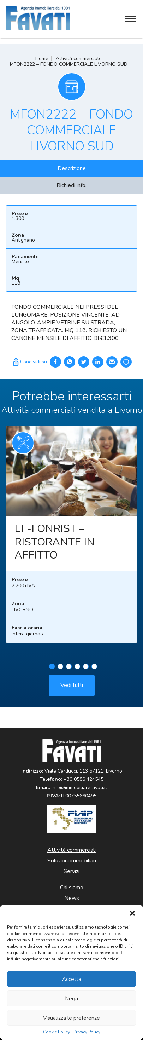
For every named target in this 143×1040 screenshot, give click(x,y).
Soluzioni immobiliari (71, 861)
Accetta (71, 979)
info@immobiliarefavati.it (79, 787)
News (71, 898)
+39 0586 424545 (83, 779)
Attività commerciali (71, 850)
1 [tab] (52, 670)
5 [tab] (86, 670)
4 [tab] (77, 670)
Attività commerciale (79, 58)
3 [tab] (69, 670)
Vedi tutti (71, 689)
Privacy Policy (86, 1032)
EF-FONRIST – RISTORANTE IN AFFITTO (54, 545)
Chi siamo (71, 887)
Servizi (71, 871)
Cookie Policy (56, 1032)
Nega (71, 998)
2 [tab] (60, 670)
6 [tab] (94, 670)
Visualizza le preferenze (71, 1018)
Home (41, 58)
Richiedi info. (71, 185)
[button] (132, 913)
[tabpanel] (71, 540)
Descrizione (72, 168)
